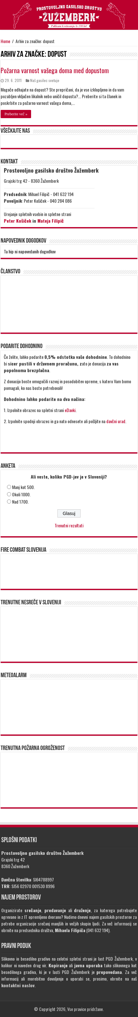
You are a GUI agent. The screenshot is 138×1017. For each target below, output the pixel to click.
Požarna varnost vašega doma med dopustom (55, 70)
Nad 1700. (20, 501)
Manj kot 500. (23, 487)
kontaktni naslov (18, 985)
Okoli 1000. (21, 494)
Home (5, 41)
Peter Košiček (17, 220)
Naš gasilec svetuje (44, 80)
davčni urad (115, 421)
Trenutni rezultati (69, 525)
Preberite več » (15, 114)
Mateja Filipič (50, 220)
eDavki (70, 410)
